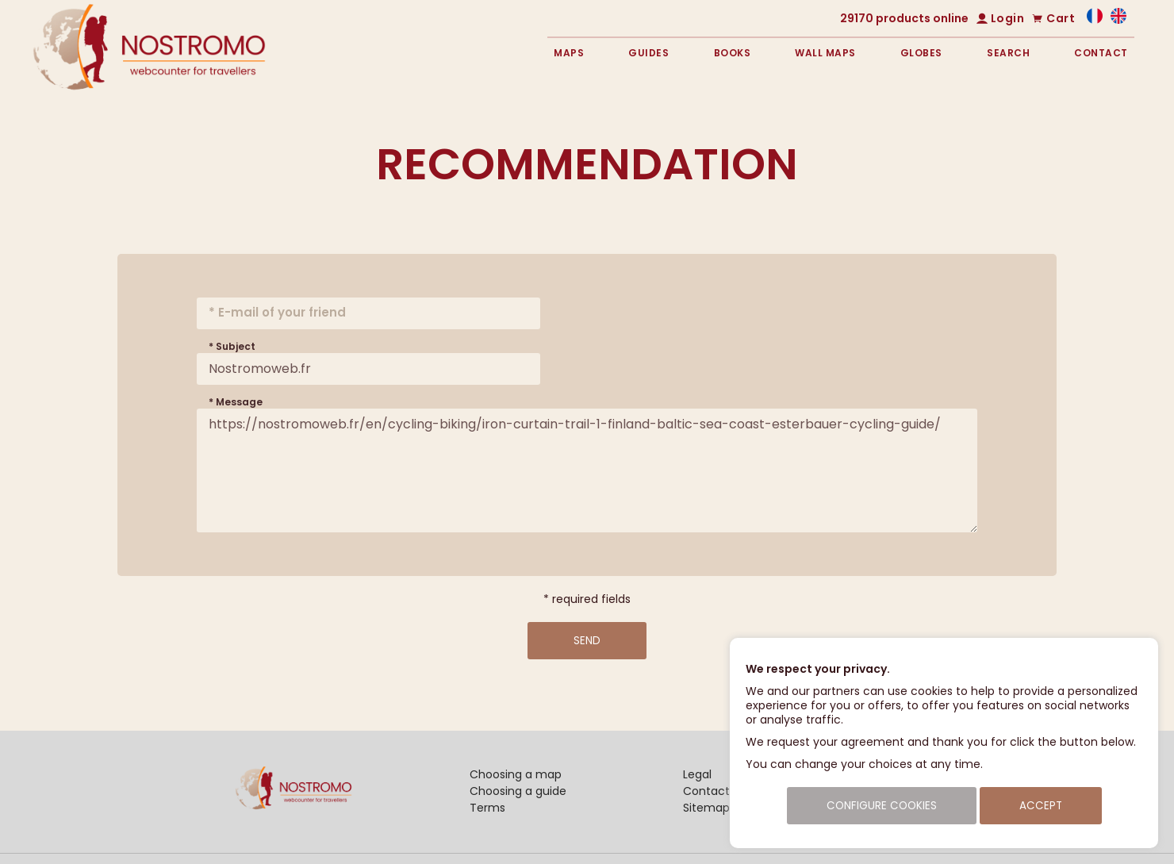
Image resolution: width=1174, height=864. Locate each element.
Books (732, 53)
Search (1008, 53)
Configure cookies (882, 805)
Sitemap (706, 808)
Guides (648, 53)
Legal (697, 774)
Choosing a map (516, 774)
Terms (487, 808)
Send (587, 640)
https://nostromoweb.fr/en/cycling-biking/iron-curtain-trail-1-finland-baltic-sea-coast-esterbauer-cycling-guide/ (587, 470)
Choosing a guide (518, 791)
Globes (921, 53)
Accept (1040, 805)
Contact (1101, 53)
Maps (569, 53)
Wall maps (825, 53)
